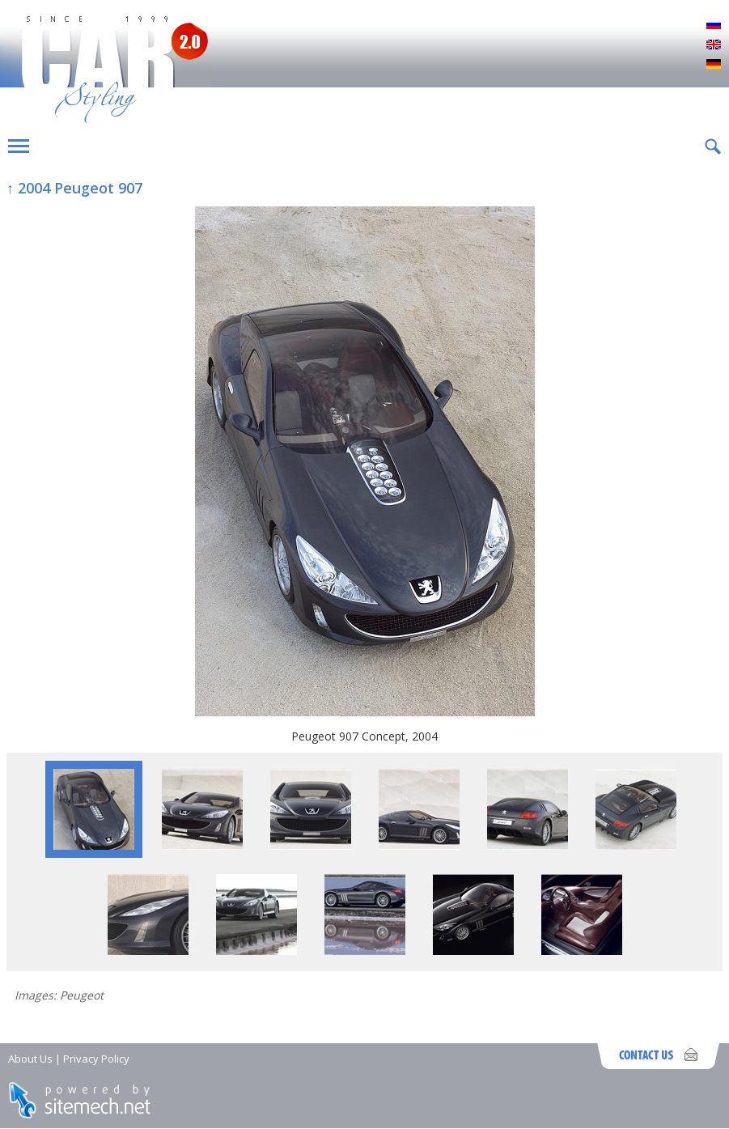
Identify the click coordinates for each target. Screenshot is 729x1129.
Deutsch (713, 64)
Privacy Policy (96, 1058)
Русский (713, 26)
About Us (30, 1058)
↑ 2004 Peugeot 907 (74, 187)
